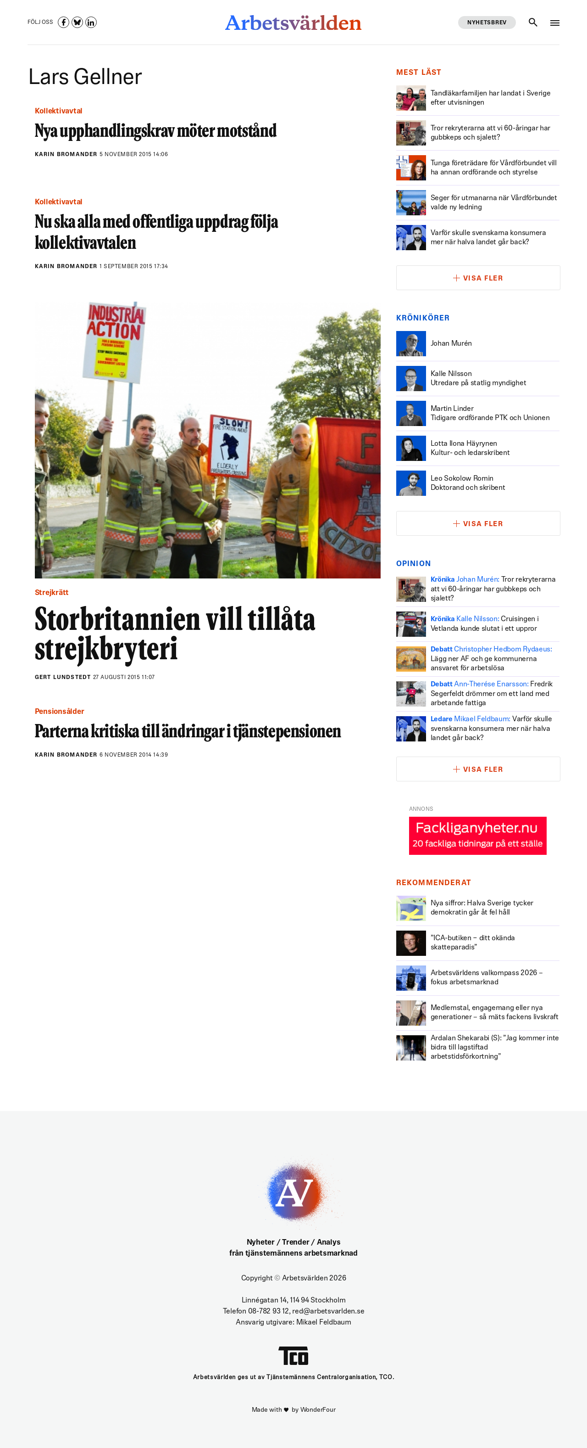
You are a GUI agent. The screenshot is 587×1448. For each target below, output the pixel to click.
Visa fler (483, 278)
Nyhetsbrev (487, 23)
